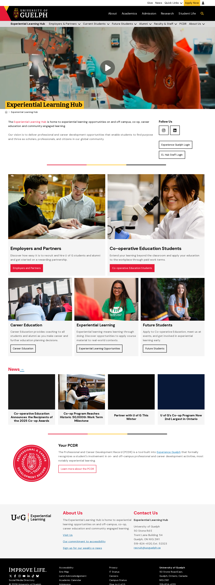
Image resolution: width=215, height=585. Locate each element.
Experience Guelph (169, 455)
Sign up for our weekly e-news (82, 551)
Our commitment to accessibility (84, 544)
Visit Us (68, 538)
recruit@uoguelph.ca (147, 550)
